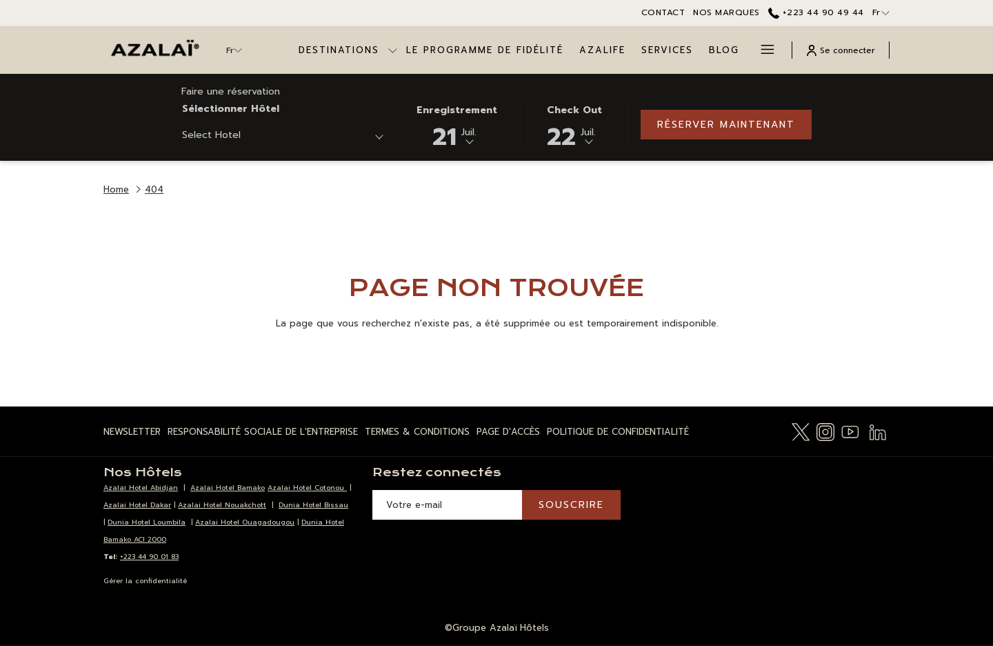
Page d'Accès (508, 431)
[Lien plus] (762, 50)
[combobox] (282, 137)
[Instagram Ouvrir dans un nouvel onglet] (825, 431)
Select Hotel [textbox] (211, 135)
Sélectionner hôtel (230, 108)
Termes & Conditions (417, 431)
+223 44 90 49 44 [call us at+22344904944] (816, 12)
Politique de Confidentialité (618, 431)
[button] (457, 124)
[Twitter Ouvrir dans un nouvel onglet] (801, 431)
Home (116, 189)
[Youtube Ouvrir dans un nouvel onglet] (850, 431)
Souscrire (571, 505)
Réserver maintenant (726, 124)
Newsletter (132, 431)
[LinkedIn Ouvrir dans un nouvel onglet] (878, 431)
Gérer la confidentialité (145, 581)
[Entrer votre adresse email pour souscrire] (447, 505)
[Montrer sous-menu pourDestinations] (393, 50)
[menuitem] (485, 50)
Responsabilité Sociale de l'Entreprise (263, 431)
